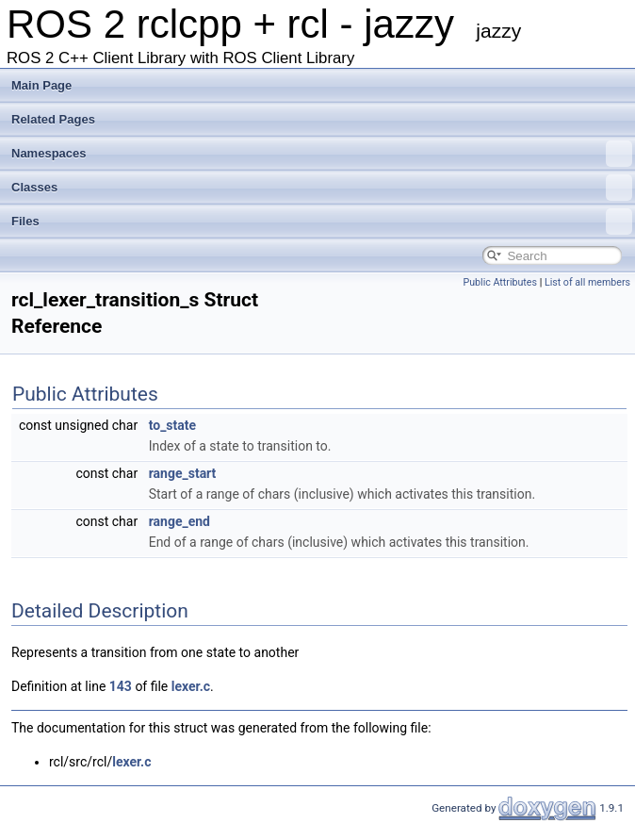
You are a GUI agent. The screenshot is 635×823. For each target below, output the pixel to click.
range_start (183, 473)
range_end (179, 521)
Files (321, 221)
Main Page (41, 85)
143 (120, 686)
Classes (321, 187)
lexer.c (190, 686)
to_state (172, 425)
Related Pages (53, 119)
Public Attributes (500, 282)
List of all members (587, 282)
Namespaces (321, 153)
